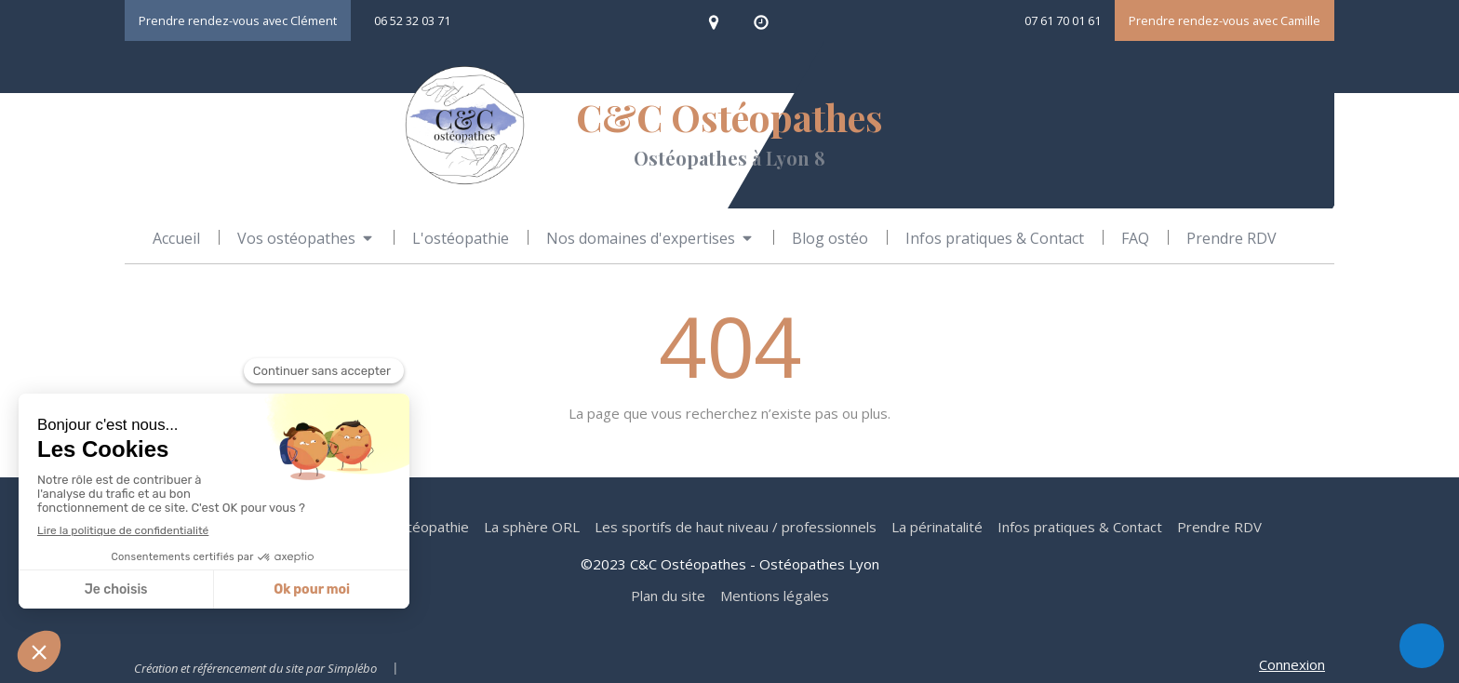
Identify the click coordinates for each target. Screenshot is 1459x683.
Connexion (1292, 664)
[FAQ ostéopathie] (1135, 238)
